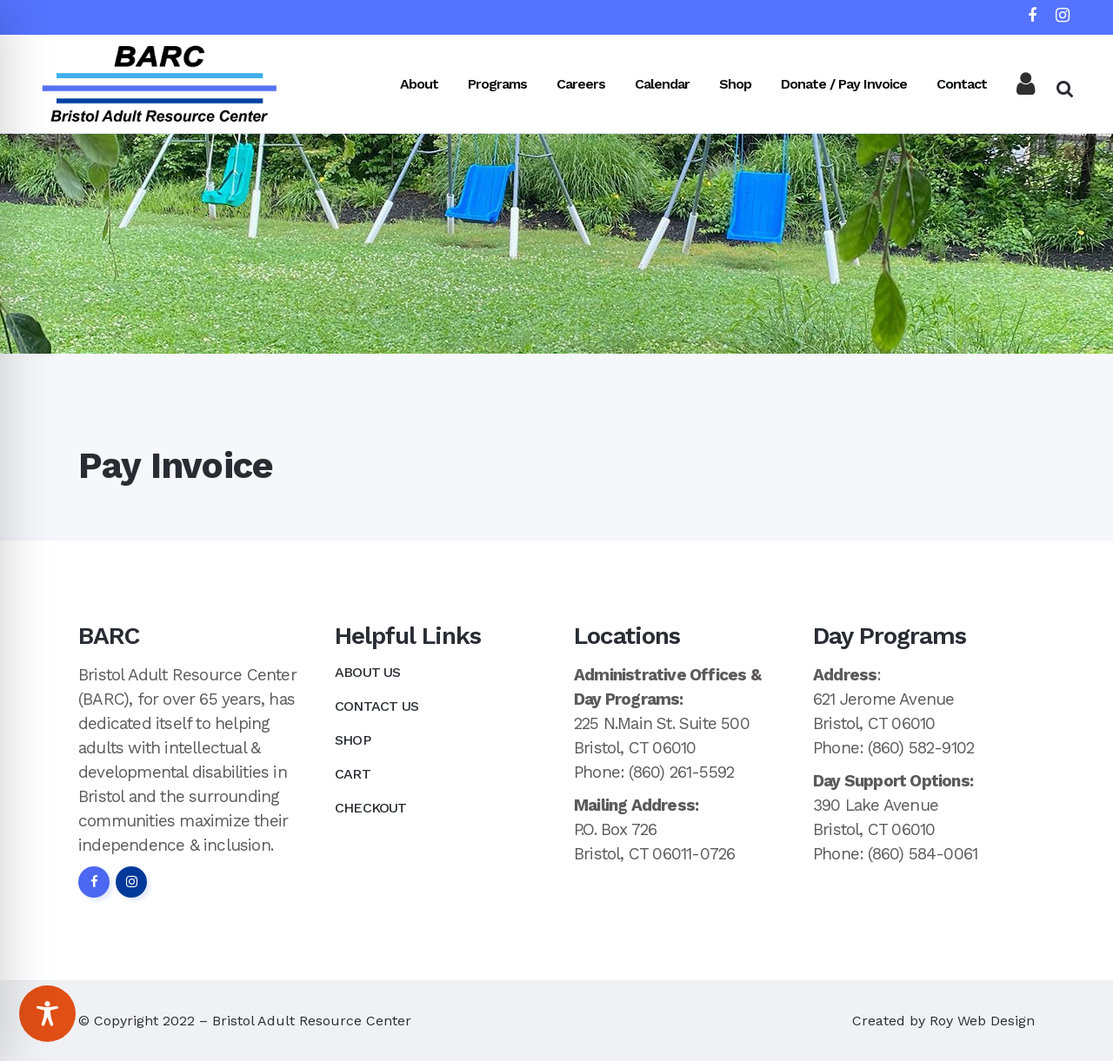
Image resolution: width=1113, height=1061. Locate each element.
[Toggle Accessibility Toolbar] (47, 1014)
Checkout (371, 807)
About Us (368, 672)
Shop (352, 740)
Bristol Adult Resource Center (311, 1020)
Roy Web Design (982, 1020)
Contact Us (376, 706)
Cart (352, 774)
